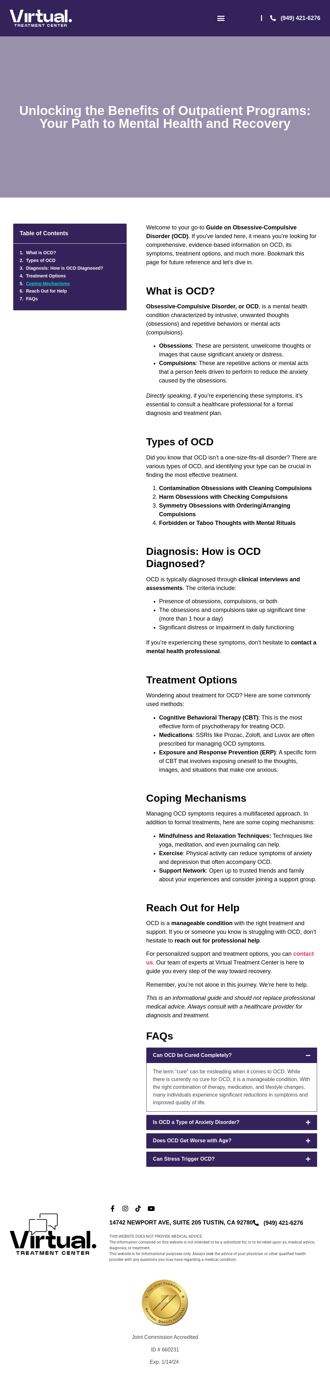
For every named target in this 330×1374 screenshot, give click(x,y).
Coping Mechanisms (48, 283)
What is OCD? (41, 252)
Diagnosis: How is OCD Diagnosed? (64, 268)
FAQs (32, 298)
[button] (221, 18)
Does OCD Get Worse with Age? (192, 1140)
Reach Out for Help (46, 291)
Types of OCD (41, 260)
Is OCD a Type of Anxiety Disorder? (196, 1122)
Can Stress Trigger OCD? (184, 1159)
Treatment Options (46, 275)
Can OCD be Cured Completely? (192, 1055)
